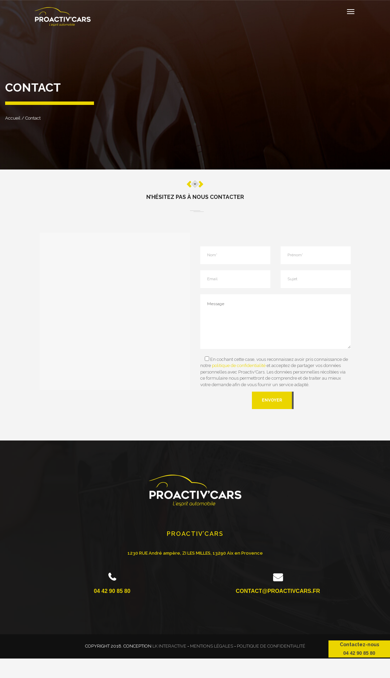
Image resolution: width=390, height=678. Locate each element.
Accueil (13, 118)
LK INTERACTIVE (169, 646)
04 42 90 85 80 (112, 591)
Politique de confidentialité (271, 646)
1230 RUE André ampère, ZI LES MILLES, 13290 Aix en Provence (195, 553)
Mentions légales (211, 646)
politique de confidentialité (239, 365)
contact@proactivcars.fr (278, 591)
